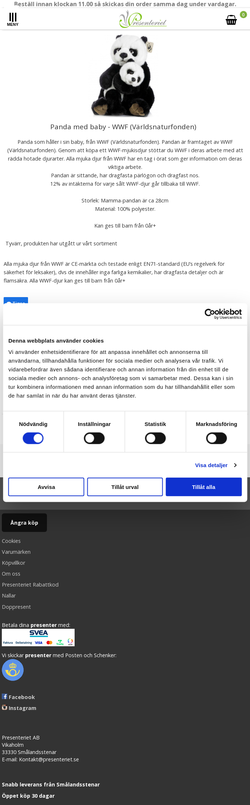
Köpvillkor (13, 562)
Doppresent (16, 606)
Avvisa (46, 487)
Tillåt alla (203, 487)
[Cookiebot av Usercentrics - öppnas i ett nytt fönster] (210, 313)
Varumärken (16, 551)
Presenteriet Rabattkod (30, 584)
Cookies (11, 540)
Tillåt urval (125, 487)
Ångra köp (24, 522)
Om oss (11, 573)
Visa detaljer (211, 465)
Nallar (9, 595)
